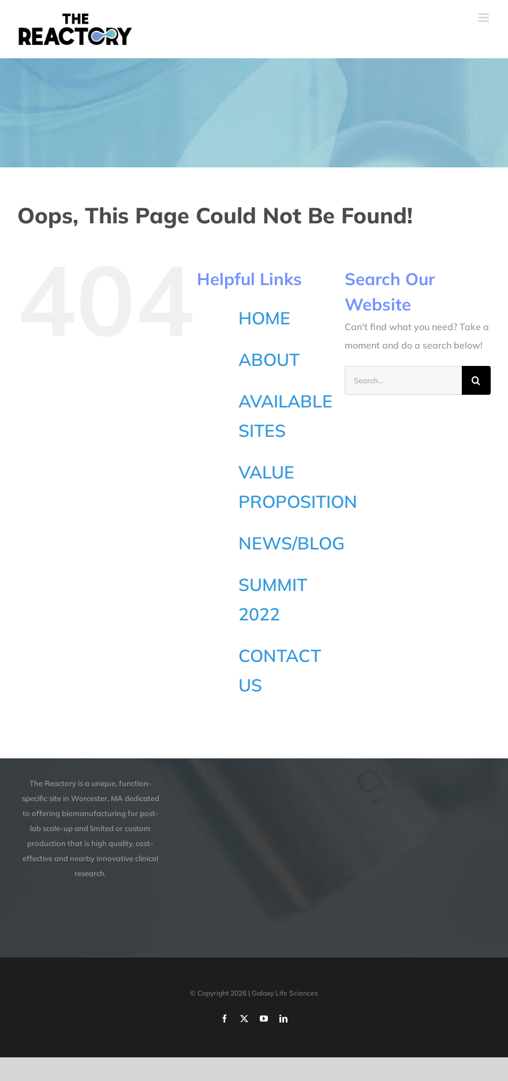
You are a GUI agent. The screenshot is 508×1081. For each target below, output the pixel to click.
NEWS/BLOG (291, 543)
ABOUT (269, 360)
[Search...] (403, 380)
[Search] (476, 380)
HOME (264, 318)
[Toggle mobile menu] (485, 18)
